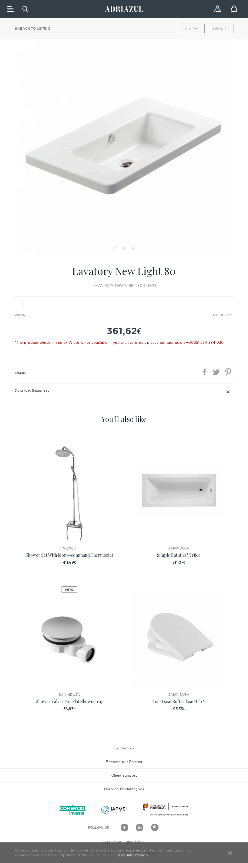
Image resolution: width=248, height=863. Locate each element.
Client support (124, 775)
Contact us (124, 748)
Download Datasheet (124, 390)
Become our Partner (124, 762)
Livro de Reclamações (124, 789)
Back (32, 28)
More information (132, 855)
